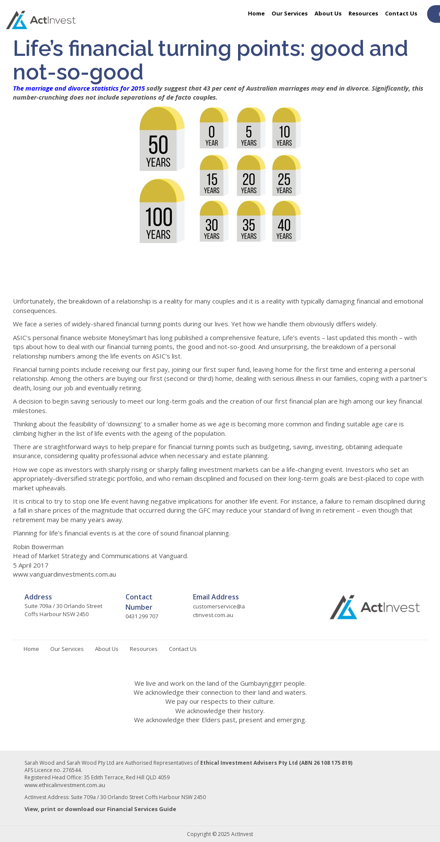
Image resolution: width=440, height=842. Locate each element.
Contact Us (401, 13)
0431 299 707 (141, 616)
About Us (328, 13)
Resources (363, 13)
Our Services (290, 13)
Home (256, 13)
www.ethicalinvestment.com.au (64, 785)
